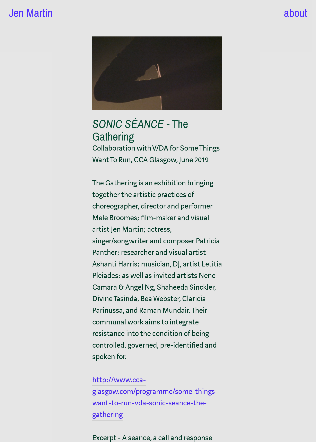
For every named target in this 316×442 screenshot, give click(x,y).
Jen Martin (31, 12)
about (295, 12)
